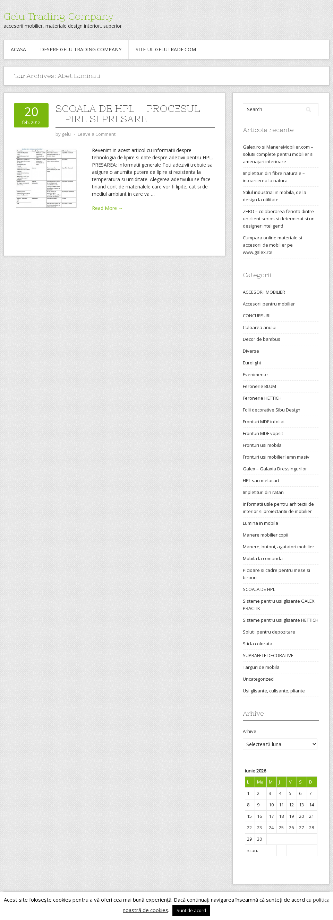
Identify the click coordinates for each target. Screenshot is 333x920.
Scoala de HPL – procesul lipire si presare (128, 113)
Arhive (249, 731)
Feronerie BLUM (259, 386)
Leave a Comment (97, 134)
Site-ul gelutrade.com (166, 49)
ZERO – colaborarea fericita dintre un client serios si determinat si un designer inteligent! (279, 218)
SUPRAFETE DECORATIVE (268, 655)
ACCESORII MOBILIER (264, 292)
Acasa (18, 49)
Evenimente (255, 374)
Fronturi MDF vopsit (263, 433)
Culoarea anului (259, 327)
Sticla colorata (257, 643)
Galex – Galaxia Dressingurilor (275, 469)
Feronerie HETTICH (262, 398)
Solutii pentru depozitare (269, 632)
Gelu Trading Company (58, 16)
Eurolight (252, 363)
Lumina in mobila (260, 523)
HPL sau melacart (261, 480)
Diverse (251, 351)
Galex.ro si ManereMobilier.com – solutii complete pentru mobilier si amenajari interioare (278, 154)
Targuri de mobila (261, 667)
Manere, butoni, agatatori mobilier (278, 546)
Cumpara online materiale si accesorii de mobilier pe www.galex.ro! (272, 245)
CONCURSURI (257, 315)
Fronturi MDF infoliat (264, 421)
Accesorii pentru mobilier (269, 304)
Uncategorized (258, 679)
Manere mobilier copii (265, 535)
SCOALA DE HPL (259, 589)
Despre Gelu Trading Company (80, 49)
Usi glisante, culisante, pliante (274, 691)
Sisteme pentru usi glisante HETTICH (280, 620)
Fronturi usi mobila (262, 445)
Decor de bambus (261, 339)
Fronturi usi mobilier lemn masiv (276, 457)
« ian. (252, 850)
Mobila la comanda (263, 558)
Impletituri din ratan (263, 492)
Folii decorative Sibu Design (271, 410)
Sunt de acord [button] (191, 910)
